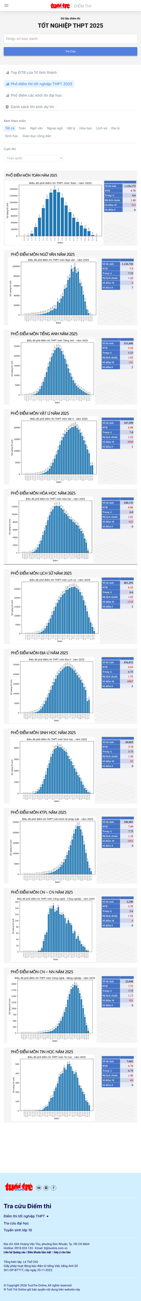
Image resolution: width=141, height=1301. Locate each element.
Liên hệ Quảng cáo (15, 1252)
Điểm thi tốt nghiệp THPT (26, 1216)
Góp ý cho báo (62, 1252)
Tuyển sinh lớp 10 (18, 1230)
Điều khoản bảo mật (40, 1252)
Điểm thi (82, 6)
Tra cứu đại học (16, 1223)
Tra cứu (70, 51)
